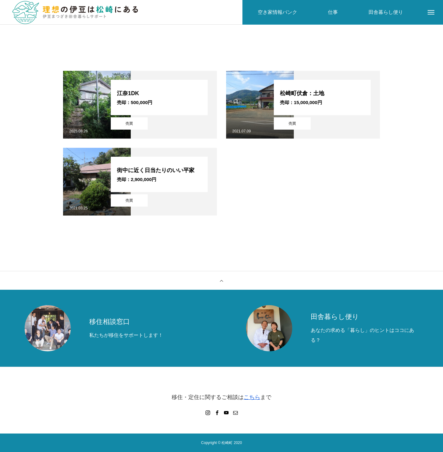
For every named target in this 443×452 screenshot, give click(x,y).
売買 (129, 123)
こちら (252, 397)
